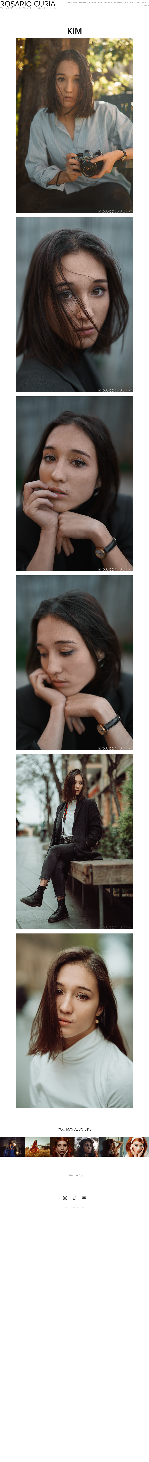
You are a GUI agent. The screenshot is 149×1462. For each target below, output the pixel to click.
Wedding (72, 2)
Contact (144, 5)
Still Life (134, 2)
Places (92, 2)
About (144, 2)
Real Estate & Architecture (113, 2)
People (82, 2)
